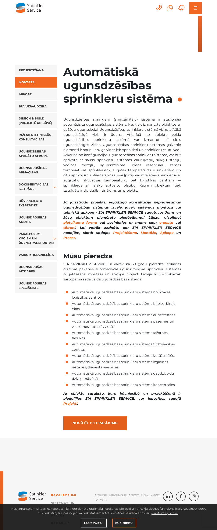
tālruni (69, 228)
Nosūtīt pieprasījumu (95, 423)
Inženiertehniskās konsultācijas (35, 137)
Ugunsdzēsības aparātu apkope (33, 154)
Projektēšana (31, 70)
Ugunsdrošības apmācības (33, 170)
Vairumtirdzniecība (36, 255)
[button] (55, 186)
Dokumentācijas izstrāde (34, 187)
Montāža (27, 82)
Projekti (70, 404)
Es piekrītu (124, 523)
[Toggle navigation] (195, 8)
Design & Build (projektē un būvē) (35, 121)
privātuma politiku (164, 513)
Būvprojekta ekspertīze (30, 203)
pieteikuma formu (80, 223)
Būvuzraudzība (33, 106)
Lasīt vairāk (94, 523)
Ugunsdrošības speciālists (33, 285)
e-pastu (166, 223)
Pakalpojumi (63, 495)
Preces (69, 238)
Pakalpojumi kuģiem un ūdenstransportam (36, 238)
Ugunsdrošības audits (33, 220)
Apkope (25, 94)
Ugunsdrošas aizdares (31, 269)
